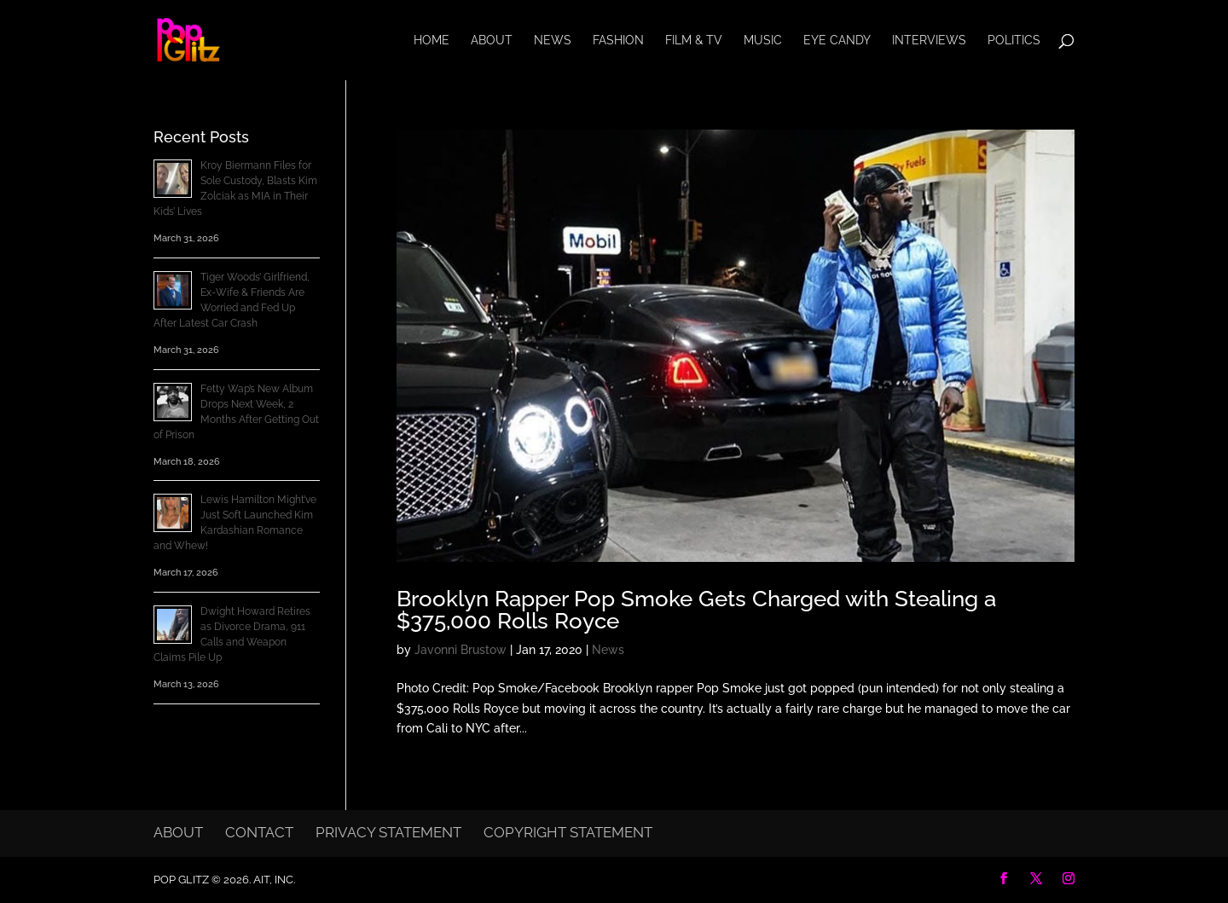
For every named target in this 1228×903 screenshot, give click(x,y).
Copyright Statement (568, 832)
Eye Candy (837, 40)
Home (431, 40)
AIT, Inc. (273, 879)
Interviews (929, 40)
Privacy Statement (388, 832)
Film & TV (693, 40)
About (492, 40)
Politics (1014, 40)
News (552, 40)
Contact (259, 832)
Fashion (618, 40)
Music (763, 40)
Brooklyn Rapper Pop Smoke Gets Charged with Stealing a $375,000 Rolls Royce (696, 610)
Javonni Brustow (460, 650)
